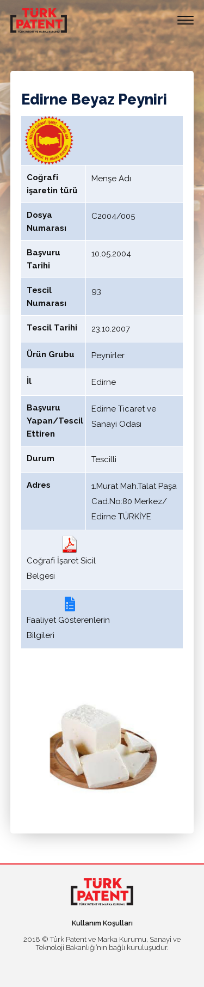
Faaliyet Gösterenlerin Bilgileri (68, 617)
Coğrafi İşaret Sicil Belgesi (61, 558)
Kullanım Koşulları (102, 923)
